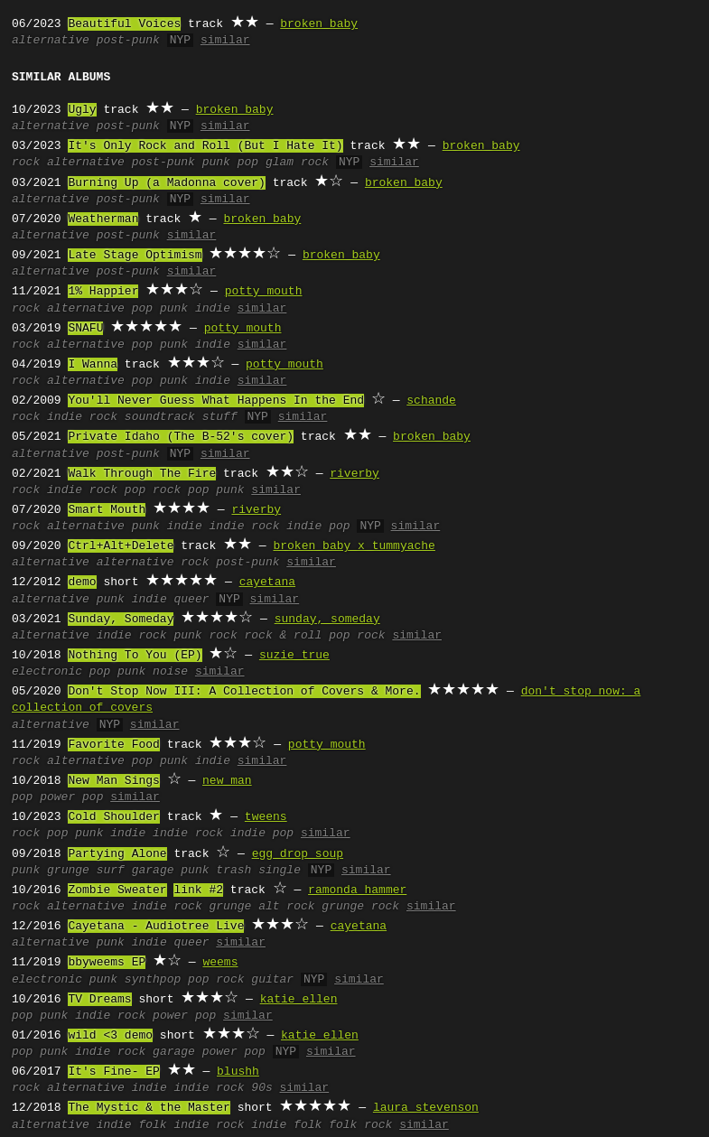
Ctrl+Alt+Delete (120, 546)
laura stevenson (426, 1108)
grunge (68, 870)
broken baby (319, 24)
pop (142, 309)
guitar (272, 980)
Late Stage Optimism (134, 255)
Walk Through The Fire (142, 474)
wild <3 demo (110, 1036)
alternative (50, 41)
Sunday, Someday (120, 619)
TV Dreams (99, 1000)
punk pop (230, 162)
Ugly (82, 110)
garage (174, 1052)
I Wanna (92, 365)
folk (152, 1125)
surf (111, 870)
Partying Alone (117, 854)
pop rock (153, 490)
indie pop (318, 526)
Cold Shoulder (113, 817)
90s (261, 1088)
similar (225, 41)
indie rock (82, 417)
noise (170, 672)
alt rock (286, 907)
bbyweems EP (106, 963)
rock (26, 162)
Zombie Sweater (117, 890)
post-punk (128, 41)
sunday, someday (327, 619)
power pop (71, 797)
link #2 (198, 890)
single (279, 870)
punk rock (205, 636)
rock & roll (283, 636)
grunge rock (360, 907)
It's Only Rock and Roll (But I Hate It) (205, 146)
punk (174, 309)
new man (227, 781)
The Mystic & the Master (148, 1108)
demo (82, 582)
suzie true (294, 656)
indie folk (286, 1125)
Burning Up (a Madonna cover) (166, 183)
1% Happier (103, 292)
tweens (266, 817)
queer (191, 600)
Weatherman (103, 219)
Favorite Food (113, 745)
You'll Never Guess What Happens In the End (216, 401)
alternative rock (153, 563)
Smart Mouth (106, 510)
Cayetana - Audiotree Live (156, 926)
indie (212, 309)
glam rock (297, 162)
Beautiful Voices (124, 24)
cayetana (267, 582)
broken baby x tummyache (353, 546)
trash (233, 870)
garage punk (171, 870)
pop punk (216, 490)
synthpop (153, 980)
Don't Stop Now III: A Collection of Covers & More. (244, 692)
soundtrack (160, 417)
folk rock (360, 1125)
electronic (47, 672)
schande (431, 401)
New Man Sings (113, 781)
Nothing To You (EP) (134, 656)
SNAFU (85, 329)
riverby (354, 474)
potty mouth (264, 292)
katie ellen (299, 1000)
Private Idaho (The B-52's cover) (181, 437)
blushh (238, 1072)
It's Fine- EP (113, 1072)
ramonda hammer (357, 890)
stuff (220, 417)
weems (220, 963)
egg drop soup (297, 854)
